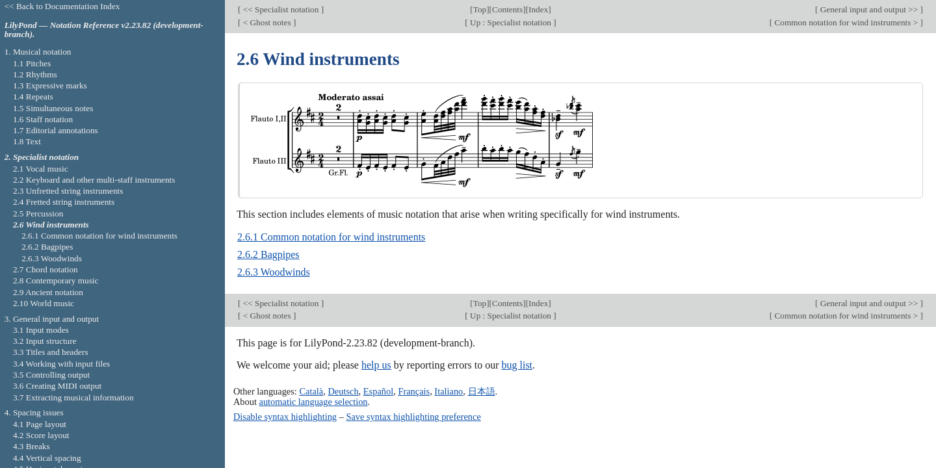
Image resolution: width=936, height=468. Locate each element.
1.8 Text (27, 141)
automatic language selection (313, 401)
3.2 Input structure (45, 341)
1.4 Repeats (33, 96)
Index (538, 9)
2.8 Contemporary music (56, 280)
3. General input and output (52, 319)
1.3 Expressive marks (50, 85)
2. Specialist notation (42, 157)
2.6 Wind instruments (51, 224)
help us (376, 364)
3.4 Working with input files (61, 364)
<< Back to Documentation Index (62, 6)
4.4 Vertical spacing (47, 458)
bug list (516, 364)
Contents (507, 9)
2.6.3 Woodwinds (273, 272)
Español (378, 391)
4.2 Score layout (41, 435)
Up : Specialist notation (511, 22)
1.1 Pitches (32, 63)
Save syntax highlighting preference (413, 416)
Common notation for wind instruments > (846, 22)
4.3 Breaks (31, 446)
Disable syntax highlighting (285, 416)
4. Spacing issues (34, 412)
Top (479, 9)
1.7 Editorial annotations (55, 130)
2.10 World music (43, 303)
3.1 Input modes (41, 330)
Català (311, 391)
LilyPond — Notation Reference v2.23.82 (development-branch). (104, 30)
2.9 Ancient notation (48, 292)
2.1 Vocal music (40, 169)
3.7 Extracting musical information (73, 397)
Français (414, 391)
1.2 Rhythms (35, 74)
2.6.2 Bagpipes (268, 254)
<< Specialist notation (280, 9)
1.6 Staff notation (43, 119)
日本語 (481, 391)
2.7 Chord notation (45, 269)
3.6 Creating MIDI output (57, 386)
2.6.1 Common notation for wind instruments (331, 236)
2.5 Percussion (38, 213)
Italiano (448, 391)
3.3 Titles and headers (50, 352)
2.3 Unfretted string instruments (68, 191)
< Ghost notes (266, 22)
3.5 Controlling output (51, 375)
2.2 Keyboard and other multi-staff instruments (94, 180)
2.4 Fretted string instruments (63, 202)
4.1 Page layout (39, 424)
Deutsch (343, 391)
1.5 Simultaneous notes (53, 108)
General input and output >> (869, 9)
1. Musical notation (38, 52)
